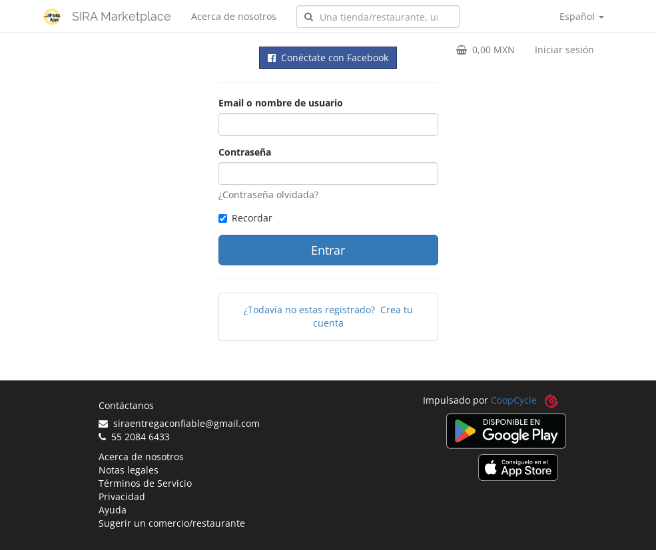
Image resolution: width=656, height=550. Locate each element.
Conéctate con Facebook (328, 57)
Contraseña (244, 152)
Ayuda (113, 509)
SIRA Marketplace (121, 16)
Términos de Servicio (145, 483)
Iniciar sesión (564, 49)
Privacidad (122, 496)
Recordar (245, 217)
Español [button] (581, 16)
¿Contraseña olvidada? (268, 194)
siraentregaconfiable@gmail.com (179, 423)
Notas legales (129, 470)
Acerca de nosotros (233, 16)
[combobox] (378, 16)
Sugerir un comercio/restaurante (172, 523)
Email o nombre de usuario (280, 102)
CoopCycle (514, 400)
